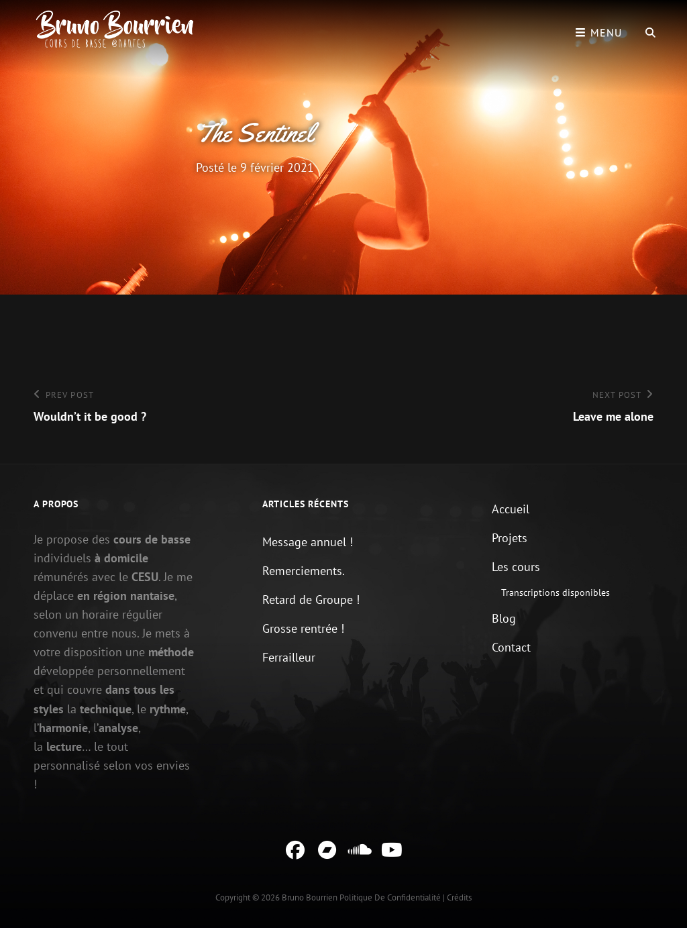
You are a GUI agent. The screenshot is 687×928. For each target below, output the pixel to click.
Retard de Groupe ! (311, 599)
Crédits (459, 897)
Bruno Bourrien (309, 897)
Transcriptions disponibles (555, 592)
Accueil (510, 509)
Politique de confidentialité (390, 897)
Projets (509, 538)
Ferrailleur (288, 657)
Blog (504, 618)
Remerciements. (303, 570)
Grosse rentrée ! (303, 628)
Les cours (516, 566)
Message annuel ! (307, 542)
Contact (511, 647)
